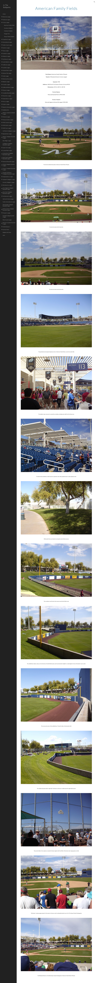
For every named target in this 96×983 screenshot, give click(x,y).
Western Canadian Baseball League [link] (9, 223)
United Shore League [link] (7, 98)
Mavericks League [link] (7, 95)
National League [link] (6, 19)
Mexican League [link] (6, 116)
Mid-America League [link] (7, 185)
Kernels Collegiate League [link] (8, 182)
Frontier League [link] (6, 84)
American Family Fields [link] (9, 25)
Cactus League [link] (6, 22)
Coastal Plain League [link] (7, 150)
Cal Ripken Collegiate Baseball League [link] (7, 144)
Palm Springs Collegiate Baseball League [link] (8, 205)
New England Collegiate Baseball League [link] (8, 188)
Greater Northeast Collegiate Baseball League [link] (9, 173)
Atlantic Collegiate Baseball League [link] (9, 137)
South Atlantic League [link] (8, 62)
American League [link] (7, 16)
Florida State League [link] (7, 70)
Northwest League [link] (7, 59)
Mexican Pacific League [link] (8, 119)
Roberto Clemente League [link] (9, 107)
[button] (94, 1)
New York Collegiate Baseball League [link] (7, 192)
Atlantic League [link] (6, 81)
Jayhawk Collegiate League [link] (9, 179)
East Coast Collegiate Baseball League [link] (7, 158)
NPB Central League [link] (7, 122)
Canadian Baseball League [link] (8, 93)
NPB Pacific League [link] (7, 125)
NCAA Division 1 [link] (6, 226)
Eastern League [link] (6, 47)
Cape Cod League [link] (7, 147)
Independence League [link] (8, 176)
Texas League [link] (6, 50)
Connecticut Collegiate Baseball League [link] (8, 154)
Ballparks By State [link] (7, 232)
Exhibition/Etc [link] (6, 110)
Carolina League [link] (6, 67)
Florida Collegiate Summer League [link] (9, 165)
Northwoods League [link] (7, 196)
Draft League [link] (6, 76)
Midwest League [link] (6, 56)
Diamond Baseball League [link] (8, 161)
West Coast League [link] (7, 219)
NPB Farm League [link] (7, 128)
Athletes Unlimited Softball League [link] (9, 113)
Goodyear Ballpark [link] (8, 28)
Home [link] (4, 14)
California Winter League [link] (8, 87)
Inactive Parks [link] (6, 229)
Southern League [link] (6, 53)
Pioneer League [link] (6, 90)
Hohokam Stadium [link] (8, 31)
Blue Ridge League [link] (7, 140)
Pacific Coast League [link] (7, 45)
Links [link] (4, 235)
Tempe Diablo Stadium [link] (9, 36)
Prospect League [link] (6, 213)
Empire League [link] (6, 104)
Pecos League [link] (6, 101)
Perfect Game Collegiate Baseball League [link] (8, 209)
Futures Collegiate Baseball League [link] (9, 169)
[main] (56, 8)
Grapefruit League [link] (7, 39)
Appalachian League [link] (7, 133)
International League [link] (7, 42)
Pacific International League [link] (9, 201)
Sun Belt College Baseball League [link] (8, 216)
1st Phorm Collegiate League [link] (9, 131)
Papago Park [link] (7, 33)
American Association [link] (7, 78)
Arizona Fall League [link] (7, 73)
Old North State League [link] (8, 199)
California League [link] (6, 64)
